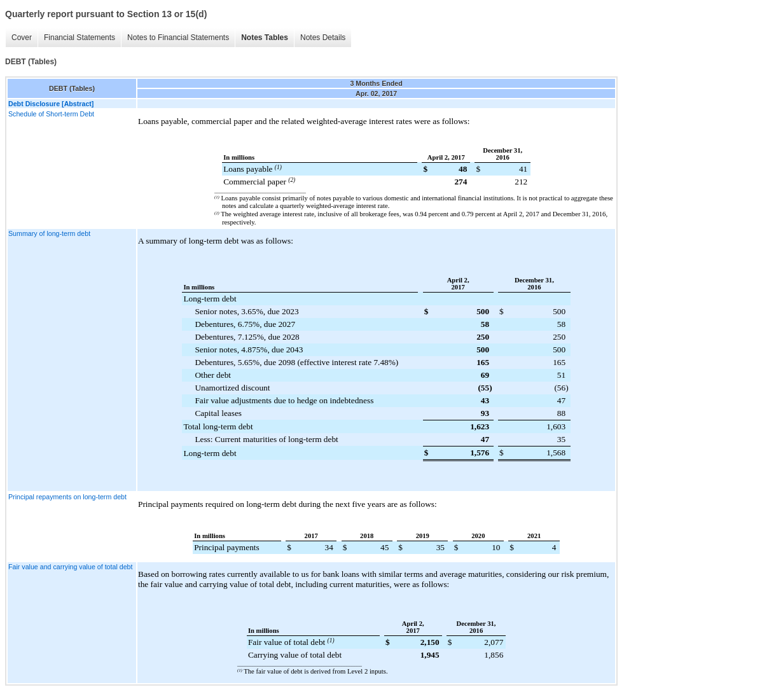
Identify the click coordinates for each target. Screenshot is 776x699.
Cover (21, 37)
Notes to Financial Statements (178, 37)
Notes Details (322, 37)
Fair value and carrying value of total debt (70, 567)
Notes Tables (264, 37)
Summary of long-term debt (49, 233)
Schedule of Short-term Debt (51, 114)
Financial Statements (79, 37)
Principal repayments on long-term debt (67, 497)
